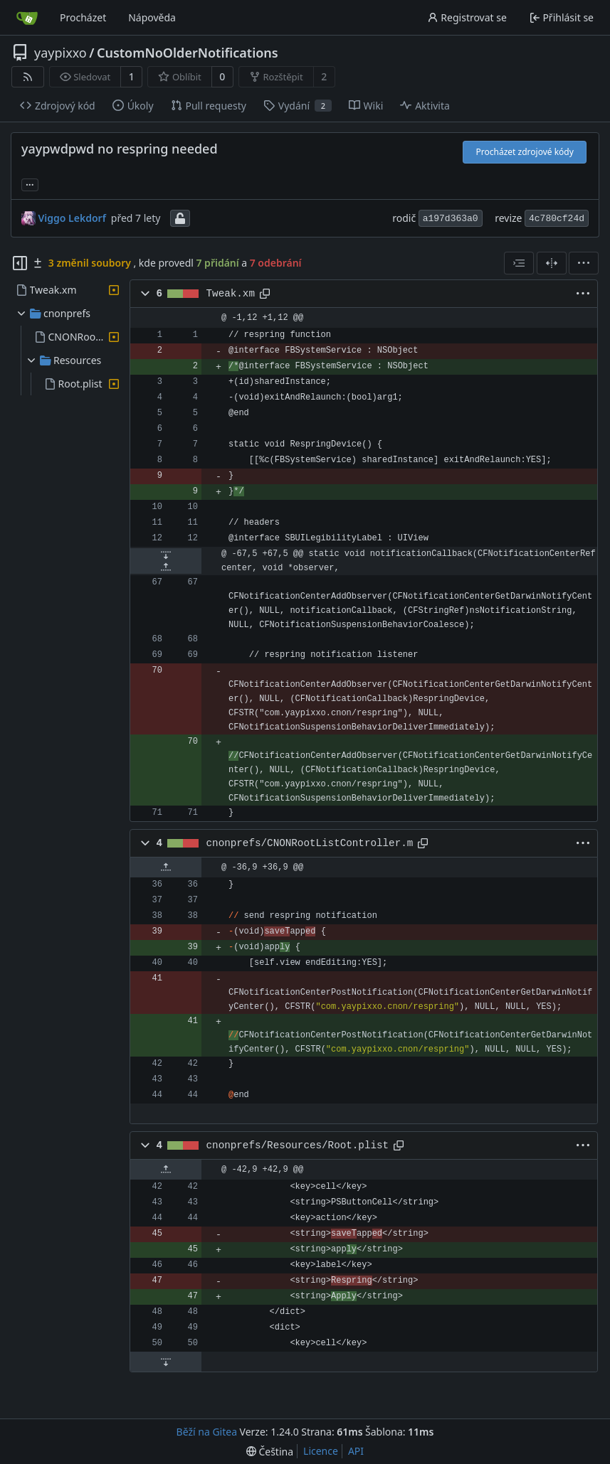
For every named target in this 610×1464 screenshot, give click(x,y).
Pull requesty (208, 105)
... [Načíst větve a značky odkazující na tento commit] (30, 183)
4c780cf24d (556, 218)
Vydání (297, 105)
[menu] (584, 263)
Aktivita (425, 105)
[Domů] (27, 18)
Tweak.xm (230, 293)
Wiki (366, 105)
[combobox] (519, 263)
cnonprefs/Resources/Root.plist (297, 1145)
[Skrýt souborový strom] (20, 263)
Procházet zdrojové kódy (525, 152)
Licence (320, 1451)
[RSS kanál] (27, 76)
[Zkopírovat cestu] (265, 294)
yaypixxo (60, 53)
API (356, 1451)
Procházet (83, 17)
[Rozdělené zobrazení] (552, 263)
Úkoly (133, 105)
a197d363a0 (450, 218)
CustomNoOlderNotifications (187, 53)
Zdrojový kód (57, 105)
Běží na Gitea (207, 1431)
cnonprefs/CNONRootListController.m (310, 843)
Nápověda (152, 17)
